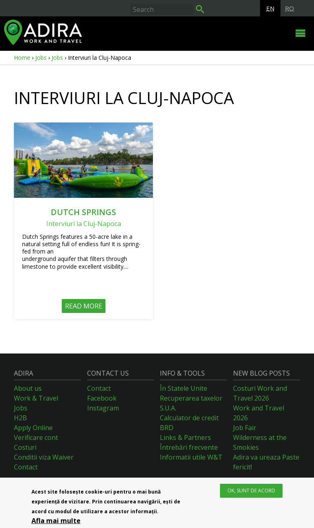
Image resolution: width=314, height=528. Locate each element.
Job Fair (244, 427)
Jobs (41, 57)
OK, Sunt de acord (251, 490)
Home (22, 57)
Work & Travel (36, 398)
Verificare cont (36, 437)
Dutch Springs (83, 212)
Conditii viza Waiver (44, 457)
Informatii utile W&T (191, 457)
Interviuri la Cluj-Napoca (83, 223)
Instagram (103, 407)
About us (28, 388)
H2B (20, 417)
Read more (83, 305)
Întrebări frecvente (189, 447)
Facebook (102, 398)
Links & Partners (185, 437)
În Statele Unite (183, 388)
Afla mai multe (56, 521)
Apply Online (33, 427)
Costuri (25, 447)
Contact (26, 466)
